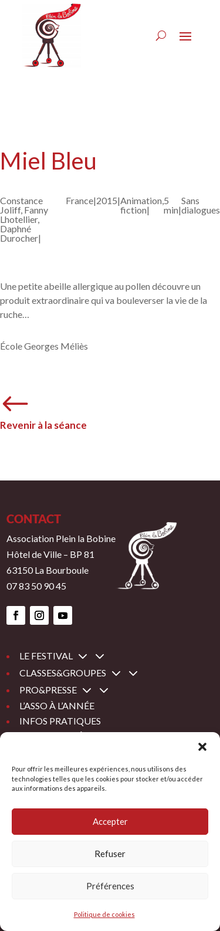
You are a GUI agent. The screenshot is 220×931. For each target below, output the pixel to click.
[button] (202, 747)
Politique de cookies (104, 914)
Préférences (110, 886)
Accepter (110, 821)
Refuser (110, 853)
